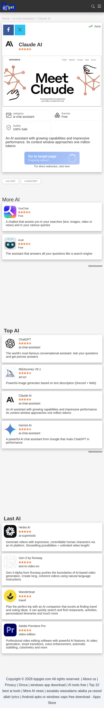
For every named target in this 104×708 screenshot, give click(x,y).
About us (89, 679)
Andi (21, 240)
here (67, 166)
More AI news (33, 691)
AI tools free (77, 685)
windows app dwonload (47, 685)
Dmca (23, 685)
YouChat (23, 208)
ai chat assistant (23, 18)
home (6, 18)
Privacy (10, 685)
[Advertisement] (52, 297)
